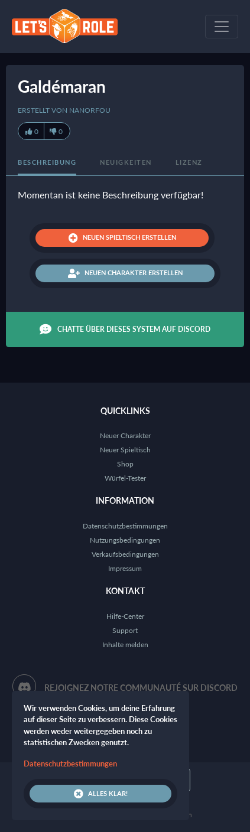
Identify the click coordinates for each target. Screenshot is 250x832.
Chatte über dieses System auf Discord (125, 329)
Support (125, 630)
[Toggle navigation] (221, 26)
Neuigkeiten (126, 162)
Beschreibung (47, 162)
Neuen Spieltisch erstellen (122, 238)
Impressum (125, 568)
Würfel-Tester (125, 478)
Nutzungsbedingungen (125, 540)
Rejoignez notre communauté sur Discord (141, 688)
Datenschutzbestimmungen (125, 525)
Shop (125, 463)
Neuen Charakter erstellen (125, 273)
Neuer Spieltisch (125, 449)
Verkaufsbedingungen (125, 554)
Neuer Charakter (125, 435)
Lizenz (189, 162)
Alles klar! (101, 793)
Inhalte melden (125, 644)
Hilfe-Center (125, 616)
